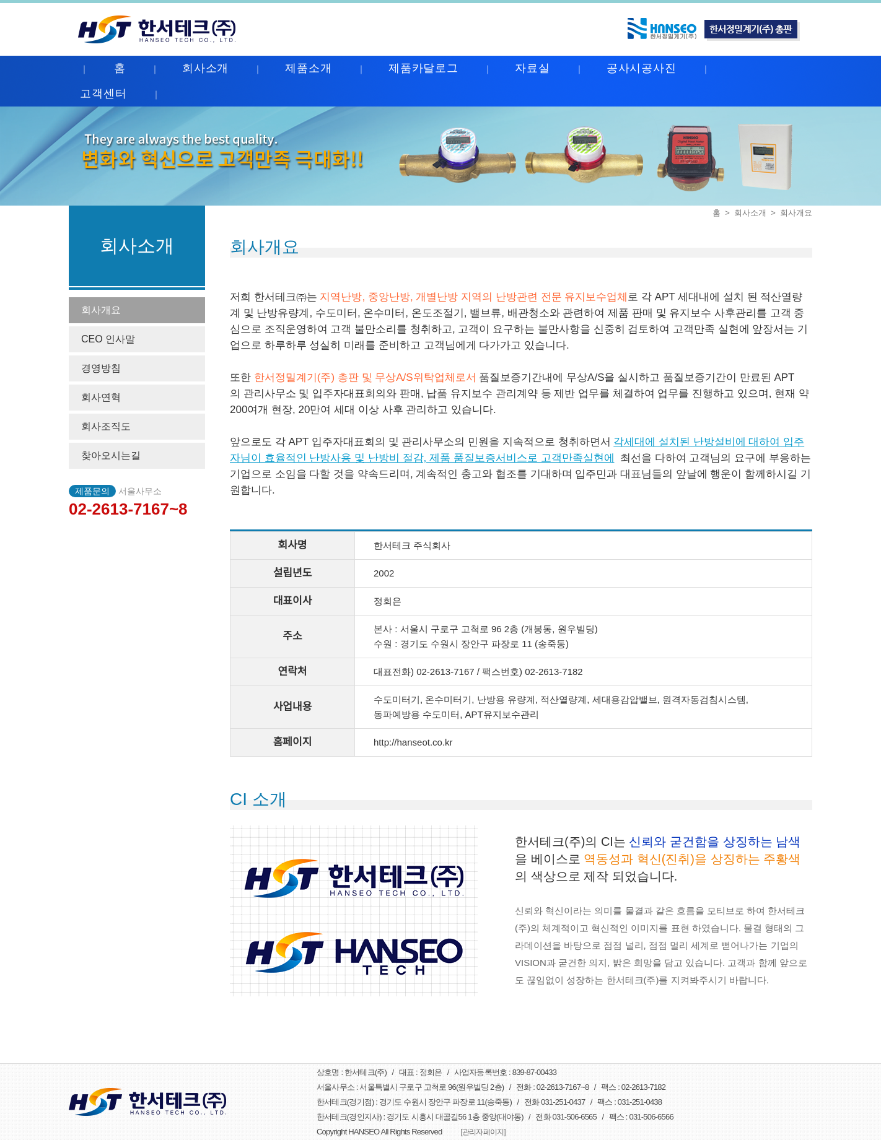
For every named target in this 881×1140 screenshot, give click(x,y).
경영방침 (101, 368)
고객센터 (103, 93)
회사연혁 (101, 397)
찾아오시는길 (111, 455)
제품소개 (308, 68)
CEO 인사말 (108, 339)
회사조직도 (106, 426)
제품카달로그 (423, 68)
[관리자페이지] (482, 1132)
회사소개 (205, 68)
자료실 (532, 68)
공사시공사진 (642, 68)
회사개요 (101, 310)
